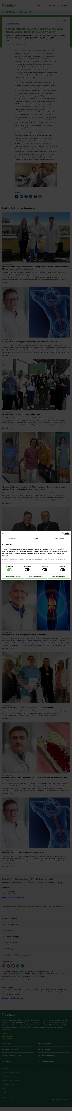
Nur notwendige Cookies (13, 576)
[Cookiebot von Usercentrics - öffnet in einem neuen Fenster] (63, 533)
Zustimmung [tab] (12, 538)
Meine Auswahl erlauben (36, 576)
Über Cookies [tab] (60, 538)
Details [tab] (36, 538)
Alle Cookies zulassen (59, 576)
